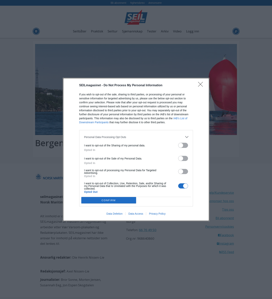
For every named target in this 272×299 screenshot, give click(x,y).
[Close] (201, 85)
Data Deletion (115, 213)
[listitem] (136, 137)
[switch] (183, 145)
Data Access (135, 213)
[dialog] (136, 149)
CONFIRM (109, 200)
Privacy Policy (157, 213)
